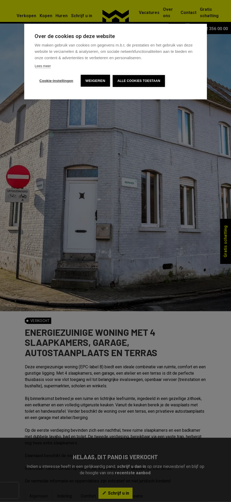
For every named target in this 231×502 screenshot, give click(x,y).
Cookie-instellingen (56, 81)
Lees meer (43, 66)
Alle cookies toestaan (138, 81)
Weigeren (95, 81)
